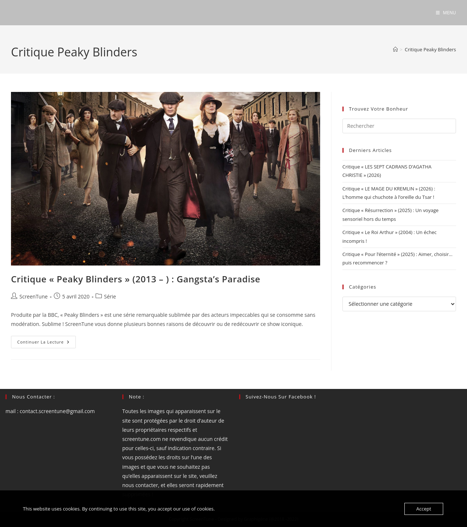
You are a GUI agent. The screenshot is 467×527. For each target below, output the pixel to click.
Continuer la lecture (46, 343)
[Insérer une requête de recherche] (399, 126)
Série (110, 296)
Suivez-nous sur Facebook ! (281, 396)
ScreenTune (33, 296)
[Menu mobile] (446, 12)
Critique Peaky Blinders (430, 49)
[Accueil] (395, 49)
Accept (423, 508)
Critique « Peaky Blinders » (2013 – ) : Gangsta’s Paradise (135, 279)
